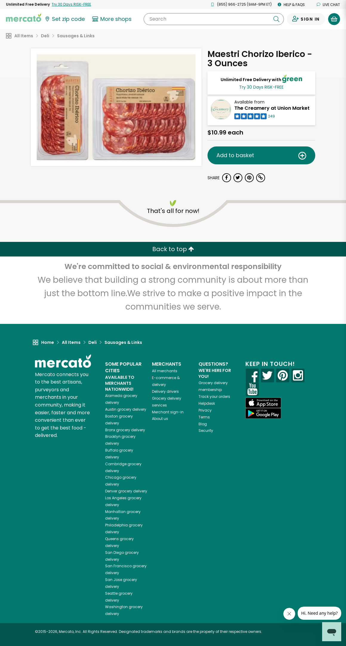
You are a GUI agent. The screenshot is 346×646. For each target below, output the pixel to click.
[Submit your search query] (276, 19)
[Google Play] (263, 413)
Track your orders (214, 396)
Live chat (328, 4)
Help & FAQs (291, 4)
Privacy (205, 410)
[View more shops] (113, 19)
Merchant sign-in (168, 412)
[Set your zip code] (64, 19)
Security (206, 430)
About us (160, 418)
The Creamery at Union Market (272, 108)
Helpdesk (207, 403)
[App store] (263, 403)
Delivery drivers (165, 391)
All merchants (164, 370)
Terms (204, 417)
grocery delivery (125, 409)
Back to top (173, 249)
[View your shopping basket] (334, 19)
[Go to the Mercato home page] (23, 17)
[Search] (214, 19)
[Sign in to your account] (306, 19)
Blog (203, 423)
